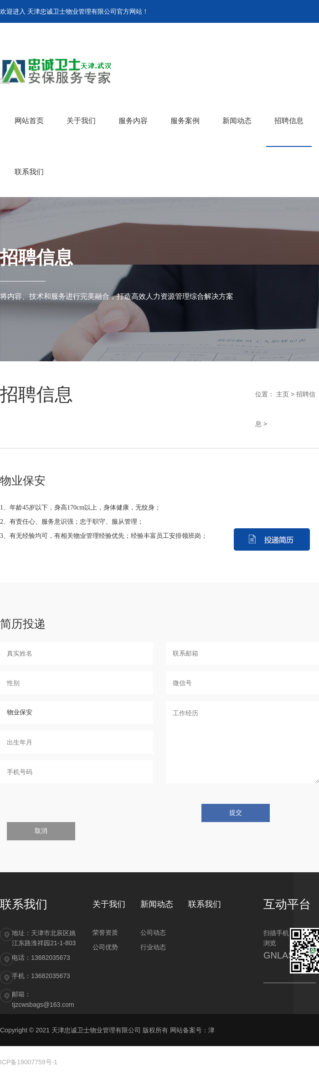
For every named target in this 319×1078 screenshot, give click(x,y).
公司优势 (105, 947)
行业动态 (153, 947)
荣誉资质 (105, 932)
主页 (282, 394)
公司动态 (153, 932)
